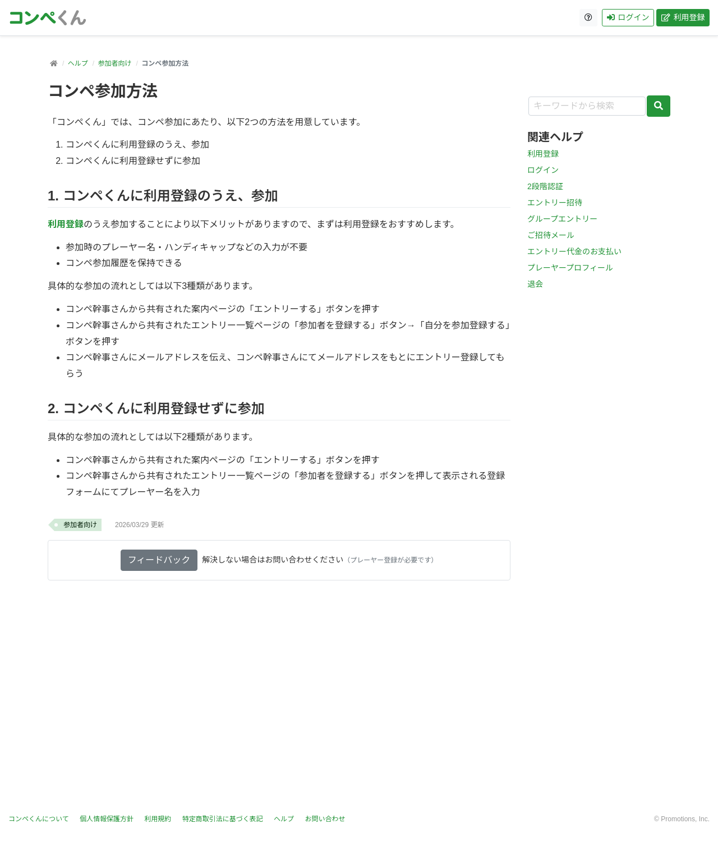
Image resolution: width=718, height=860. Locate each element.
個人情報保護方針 (107, 819)
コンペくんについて (38, 819)
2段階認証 (545, 186)
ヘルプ (78, 63)
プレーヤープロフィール (570, 267)
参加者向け (114, 63)
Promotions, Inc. (685, 819)
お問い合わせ (325, 819)
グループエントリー (562, 218)
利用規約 (157, 819)
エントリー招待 (554, 202)
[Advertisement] (359, 704)
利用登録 (683, 17)
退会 (535, 284)
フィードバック (159, 560)
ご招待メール (550, 235)
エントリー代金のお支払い (574, 251)
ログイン (628, 17)
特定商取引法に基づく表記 (222, 819)
